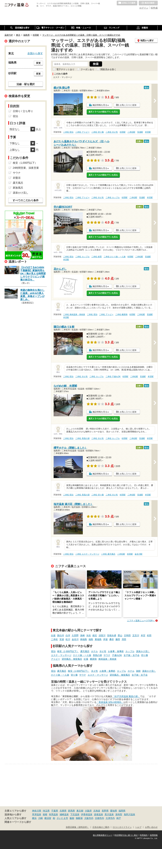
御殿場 (79, 818)
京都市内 (99, 818)
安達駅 (140, 132)
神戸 (118, 818)
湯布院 (118, 814)
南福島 (83, 639)
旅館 (138, 671)
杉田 (149, 635)
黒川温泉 (109, 814)
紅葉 (86, 659)
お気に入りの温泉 (127, 3)
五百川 (135, 635)
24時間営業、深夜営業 (26, 167)
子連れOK (117, 655)
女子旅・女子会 (131, 655)
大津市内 (110, 818)
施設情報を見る (100, 105)
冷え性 (102, 651)
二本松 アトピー (82, 132)
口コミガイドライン (122, 827)
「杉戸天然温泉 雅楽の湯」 (126, 696)
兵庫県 (63, 810)
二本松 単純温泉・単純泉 (74, 314)
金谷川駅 (138, 554)
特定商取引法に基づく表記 (126, 835)
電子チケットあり (65, 69)
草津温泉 (36, 814)
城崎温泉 (64, 814)
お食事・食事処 (116, 651)
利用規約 (144, 835)
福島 (91, 639)
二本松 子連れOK (113, 376)
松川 (68, 639)
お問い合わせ (151, 827)
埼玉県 (46, 810)
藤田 (118, 639)
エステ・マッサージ (61, 655)
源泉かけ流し (143, 651)
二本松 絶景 (96, 256)
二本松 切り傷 (97, 132)
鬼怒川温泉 (129, 814)
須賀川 (102, 635)
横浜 (34, 818)
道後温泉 (98, 814)
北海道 (96, 810)
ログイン (143, 7)
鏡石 (95, 635)
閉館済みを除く (108, 69)
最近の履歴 (148, 3)
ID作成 (154, 7)
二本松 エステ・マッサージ (87, 554)
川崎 (40, 818)
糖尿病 (93, 659)
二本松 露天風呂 (108, 554)
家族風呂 (18, 187)
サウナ (107, 655)
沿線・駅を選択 (26, 84)
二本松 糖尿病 (121, 314)
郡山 (120, 635)
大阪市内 (88, 818)
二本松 (54, 639)
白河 (68, 635)
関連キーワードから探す (18, 822)
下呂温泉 (74, 814)
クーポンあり (87, 69)
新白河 (60, 635)
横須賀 (47, 818)
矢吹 (88, 635)
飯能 (72, 818)
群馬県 (71, 810)
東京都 (79, 810)
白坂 (53, 635)
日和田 (127, 635)
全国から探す (35, 53)
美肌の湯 (97, 655)
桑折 (111, 639)
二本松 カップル (113, 197)
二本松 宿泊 (68, 132)
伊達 (105, 639)
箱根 (45, 814)
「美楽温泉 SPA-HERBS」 (110, 702)
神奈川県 (36, 810)
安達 (61, 639)
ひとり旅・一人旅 (82, 655)
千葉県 (54, 810)
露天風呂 (84, 651)
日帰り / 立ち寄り (23, 111)
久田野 (75, 635)
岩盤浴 (17, 177)
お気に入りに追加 (128, 105)
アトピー (55, 659)
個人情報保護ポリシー (102, 835)
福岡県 (122, 810)
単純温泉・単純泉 (107, 659)
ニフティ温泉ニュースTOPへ (141, 620)
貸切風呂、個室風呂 (72, 659)
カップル (129, 651)
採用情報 (154, 835)
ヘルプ (138, 827)
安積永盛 (111, 635)
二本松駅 (131, 132)
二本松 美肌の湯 (82, 438)
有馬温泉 (53, 814)
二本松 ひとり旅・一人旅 (115, 256)
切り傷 (144, 655)
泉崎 (82, 635)
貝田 (124, 639)
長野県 (105, 810)
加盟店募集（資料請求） (77, 827)
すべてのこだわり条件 (26, 200)
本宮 (143, 635)
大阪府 (88, 810)
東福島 (98, 639)
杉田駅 (123, 132)
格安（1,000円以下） (68, 651)
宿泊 (53, 651)
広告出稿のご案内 (101, 827)
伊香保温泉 (86, 814)
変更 (38, 63)
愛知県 (113, 810)
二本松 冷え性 (112, 132)
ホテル (94, 651)
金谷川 (75, 639)
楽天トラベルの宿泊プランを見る (103, 112)
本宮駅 (148, 132)
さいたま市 (62, 818)
